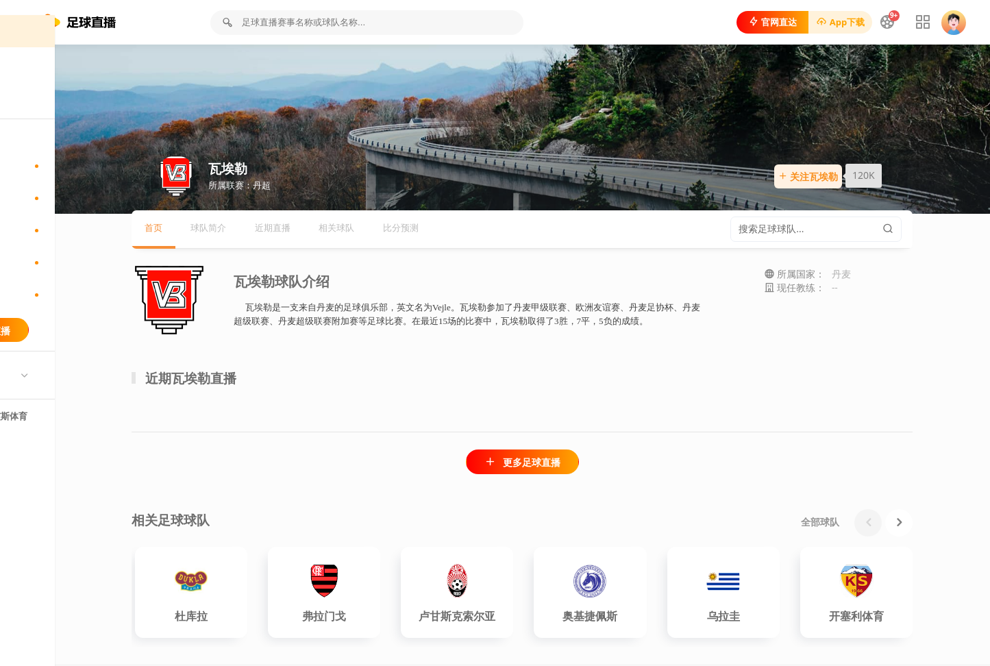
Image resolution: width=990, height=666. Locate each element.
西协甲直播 (82, 260)
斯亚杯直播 (82, 228)
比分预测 (477, 231)
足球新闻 (46, 125)
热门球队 (46, 405)
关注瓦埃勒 (856, 179)
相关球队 (408, 231)
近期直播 (338, 231)
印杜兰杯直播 (82, 196)
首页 (37, 60)
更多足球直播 (577, 464)
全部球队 (875, 523)
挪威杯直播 (82, 292)
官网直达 (762, 22)
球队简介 (269, 231)
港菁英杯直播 (82, 324)
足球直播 (46, 92)
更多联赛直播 (82, 360)
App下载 (830, 22)
